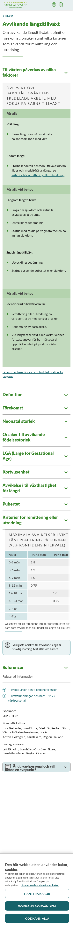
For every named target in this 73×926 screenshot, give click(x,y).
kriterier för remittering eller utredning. (37, 175)
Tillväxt (8, 16)
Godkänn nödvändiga (37, 908)
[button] (54, 5)
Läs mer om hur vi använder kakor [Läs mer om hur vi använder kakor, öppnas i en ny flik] (40, 887)
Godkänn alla (37, 920)
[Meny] (68, 5)
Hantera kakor (37, 895)
